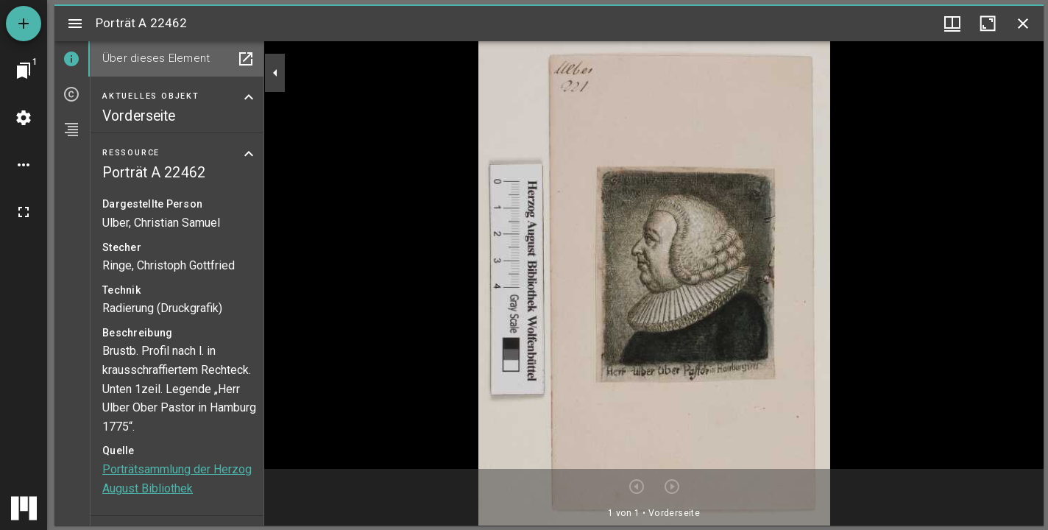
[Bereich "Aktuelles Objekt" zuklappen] (249, 97)
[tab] (72, 59)
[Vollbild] (23, 212)
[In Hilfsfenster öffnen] (245, 59)
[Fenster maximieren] (987, 23)
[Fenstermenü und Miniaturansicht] (952, 23)
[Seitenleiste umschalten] (75, 23)
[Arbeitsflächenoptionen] (23, 165)
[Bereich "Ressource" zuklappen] (249, 154)
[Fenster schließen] (1023, 23)
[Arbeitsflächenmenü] (23, 117)
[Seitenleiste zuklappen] (275, 73)
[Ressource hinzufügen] (23, 23)
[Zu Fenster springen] (23, 70)
